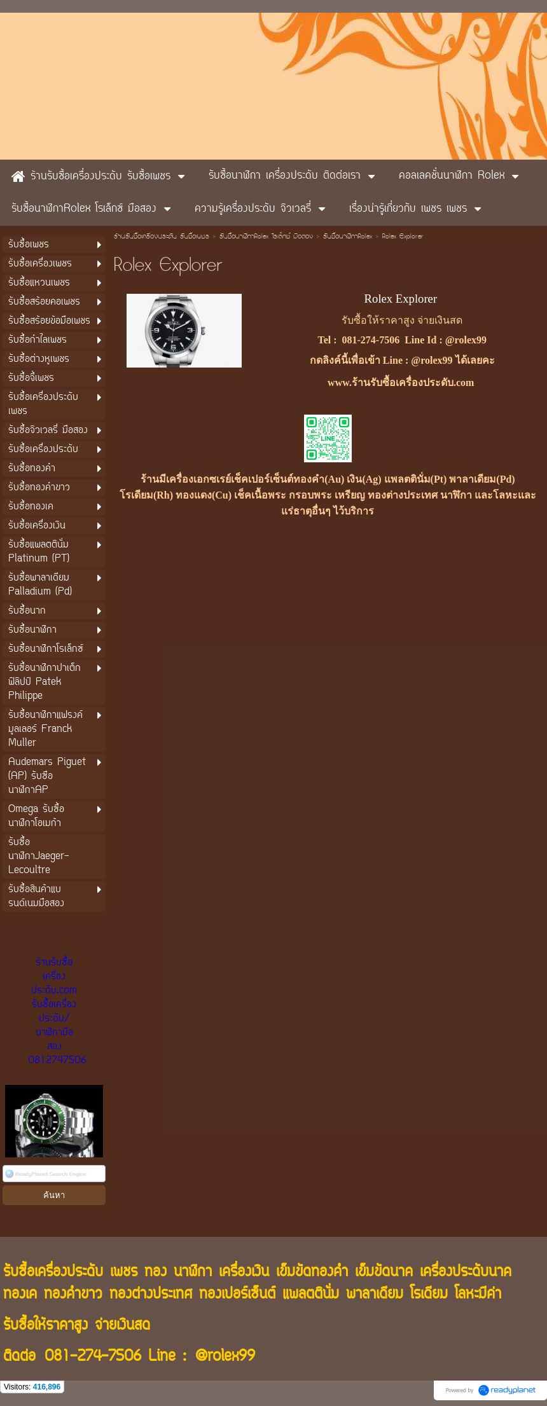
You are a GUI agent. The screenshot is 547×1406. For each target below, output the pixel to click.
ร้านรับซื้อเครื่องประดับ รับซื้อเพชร (161, 237)
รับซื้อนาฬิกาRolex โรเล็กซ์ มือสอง (266, 237)
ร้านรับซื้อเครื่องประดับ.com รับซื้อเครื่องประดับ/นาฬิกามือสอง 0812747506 (57, 1011)
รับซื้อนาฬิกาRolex (347, 237)
